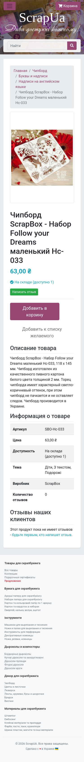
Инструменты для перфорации (22, 632)
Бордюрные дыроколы (17, 654)
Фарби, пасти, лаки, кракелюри (22, 726)
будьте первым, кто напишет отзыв (41, 535)
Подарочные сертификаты (19, 577)
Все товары (11, 570)
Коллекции (10, 573)
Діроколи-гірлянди (15, 661)
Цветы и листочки (15, 686)
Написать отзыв (24, 292)
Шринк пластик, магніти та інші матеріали (28, 730)
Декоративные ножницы (18, 635)
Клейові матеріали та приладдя (22, 722)
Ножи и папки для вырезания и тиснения (28, 628)
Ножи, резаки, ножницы (18, 639)
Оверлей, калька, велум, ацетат (22, 610)
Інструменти (13, 617)
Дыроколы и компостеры (22, 646)
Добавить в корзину (35, 311)
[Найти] (37, 45)
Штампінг (10, 715)
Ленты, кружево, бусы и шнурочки (24, 693)
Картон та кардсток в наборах (21, 606)
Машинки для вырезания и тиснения (25, 624)
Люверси (9, 690)
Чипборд (39, 71)
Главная (20, 71)
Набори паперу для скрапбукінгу (23, 599)
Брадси (8, 697)
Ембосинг (10, 719)
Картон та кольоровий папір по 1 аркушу (28, 603)
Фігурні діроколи (14, 664)
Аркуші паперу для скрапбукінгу (22, 595)
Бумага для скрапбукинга (22, 588)
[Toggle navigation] (10, 6)
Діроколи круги (13, 668)
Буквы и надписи (33, 76)
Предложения (12, 581)
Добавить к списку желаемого (42, 332)
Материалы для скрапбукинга (25, 708)
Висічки (8, 701)
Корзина (68, 6)
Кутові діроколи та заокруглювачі (23, 657)
